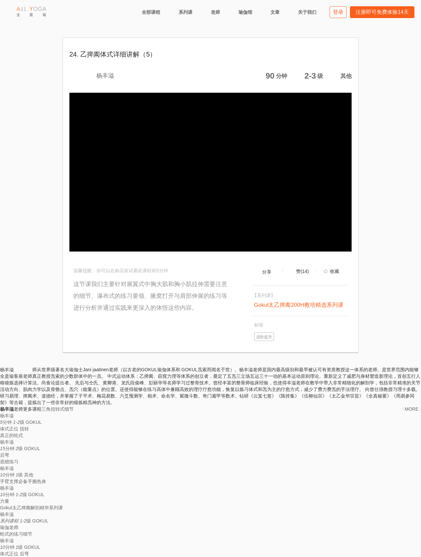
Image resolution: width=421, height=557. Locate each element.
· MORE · (411, 409)
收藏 (334, 271)
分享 (266, 272)
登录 (338, 12)
